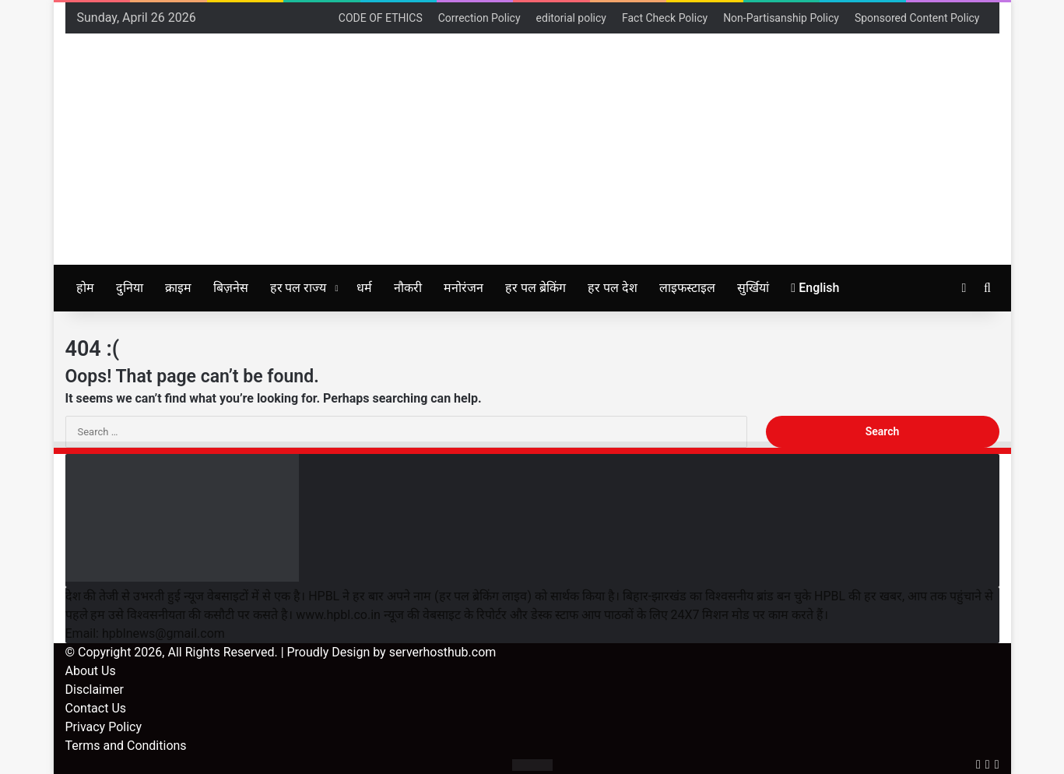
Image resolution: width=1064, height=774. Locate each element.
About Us (90, 670)
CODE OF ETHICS (381, 18)
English (815, 287)
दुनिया (129, 287)
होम (85, 287)
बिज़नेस (230, 287)
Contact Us (96, 708)
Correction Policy (479, 18)
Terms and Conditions (126, 745)
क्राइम (178, 287)
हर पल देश (612, 287)
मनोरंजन (463, 287)
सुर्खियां (753, 287)
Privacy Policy (103, 726)
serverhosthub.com (443, 652)
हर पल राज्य (298, 287)
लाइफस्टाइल (687, 287)
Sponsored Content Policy (917, 18)
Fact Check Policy (665, 18)
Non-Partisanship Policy (781, 18)
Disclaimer (94, 689)
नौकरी (408, 287)
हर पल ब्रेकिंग (535, 287)
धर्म (364, 287)
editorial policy (571, 18)
